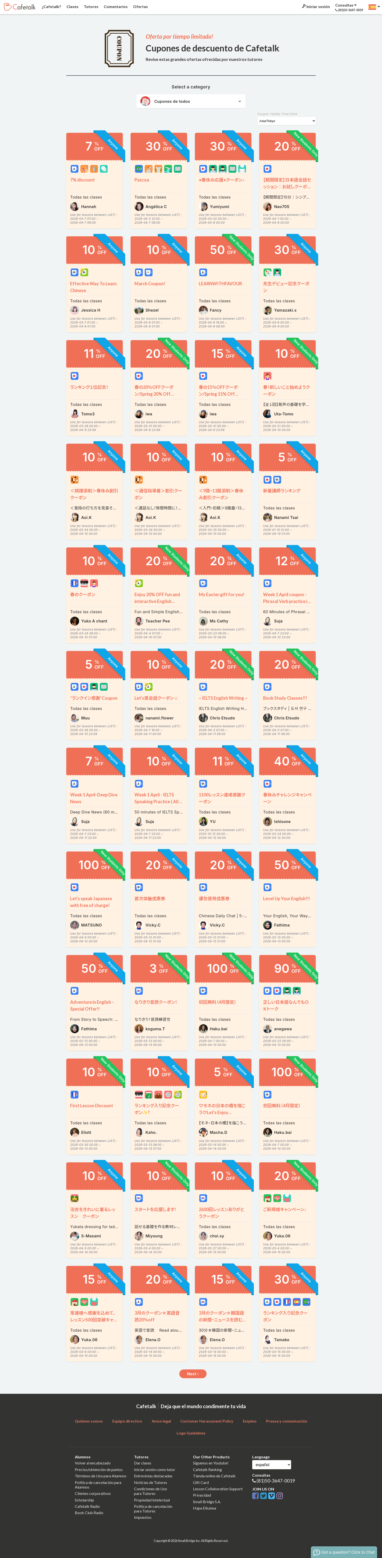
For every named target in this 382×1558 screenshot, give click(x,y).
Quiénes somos (89, 1421)
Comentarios (115, 6)
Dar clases (142, 1463)
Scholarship (84, 1500)
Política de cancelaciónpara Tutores (153, 1508)
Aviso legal (161, 1421)
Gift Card (201, 1482)
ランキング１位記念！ (89, 387)
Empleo (250, 1421)
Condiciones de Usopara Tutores (150, 1491)
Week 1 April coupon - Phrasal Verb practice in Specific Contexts (286, 598)
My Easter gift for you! (221, 594)
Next (193, 1373)
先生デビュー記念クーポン (286, 287)
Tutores (90, 6)
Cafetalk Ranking (207, 1469)
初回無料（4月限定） (217, 1002)
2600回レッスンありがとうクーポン (221, 1213)
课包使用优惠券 (214, 898)
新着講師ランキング (281, 490)
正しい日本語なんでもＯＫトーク (286, 1005)
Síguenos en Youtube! (211, 1463)
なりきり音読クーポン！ (155, 1002)
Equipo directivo (127, 1421)
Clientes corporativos (93, 1493)
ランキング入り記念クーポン (285, 1316)
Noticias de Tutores (150, 1482)
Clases (72, 6)
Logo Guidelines (191, 1433)
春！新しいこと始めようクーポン (286, 390)
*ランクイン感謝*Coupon (93, 698)
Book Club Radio (89, 1512)
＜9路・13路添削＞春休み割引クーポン (221, 494)
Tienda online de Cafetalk (214, 1475)
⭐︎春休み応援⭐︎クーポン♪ (222, 179)
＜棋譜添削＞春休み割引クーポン (94, 494)
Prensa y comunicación (286, 1421)
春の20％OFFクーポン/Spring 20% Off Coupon (153, 390)
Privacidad (202, 1495)
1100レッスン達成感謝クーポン (222, 798)
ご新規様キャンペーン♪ (284, 1209)
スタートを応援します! (155, 1209)
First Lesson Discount (91, 1105)
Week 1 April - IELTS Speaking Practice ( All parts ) (156, 798)
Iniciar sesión (315, 6)
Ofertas (140, 6)
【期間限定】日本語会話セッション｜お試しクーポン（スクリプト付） (287, 183)
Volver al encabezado (93, 1463)
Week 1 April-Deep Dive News (93, 798)
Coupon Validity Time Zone (277, 114)
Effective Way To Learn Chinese (93, 287)
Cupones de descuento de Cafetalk (212, 48)
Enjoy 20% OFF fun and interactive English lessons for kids (157, 598)
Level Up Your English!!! (286, 898)
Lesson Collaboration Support (218, 1488)
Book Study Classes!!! (285, 698)
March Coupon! (149, 283)
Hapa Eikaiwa (204, 1508)
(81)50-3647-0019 (276, 1480)
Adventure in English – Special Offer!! (92, 1005)
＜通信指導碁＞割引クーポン (158, 494)
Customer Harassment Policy (206, 1421)
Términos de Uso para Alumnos (100, 1475)
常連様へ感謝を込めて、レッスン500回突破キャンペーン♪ (93, 1316)
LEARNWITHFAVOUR (220, 283)
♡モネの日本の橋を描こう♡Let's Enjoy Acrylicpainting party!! (222, 1109)
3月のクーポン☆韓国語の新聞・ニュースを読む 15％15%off (221, 1316)
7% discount (82, 179)
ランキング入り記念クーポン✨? (156, 1109)
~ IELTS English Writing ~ (223, 698)
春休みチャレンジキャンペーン (287, 798)
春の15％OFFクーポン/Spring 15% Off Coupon (218, 390)
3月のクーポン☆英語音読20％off (157, 1316)
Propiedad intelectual (152, 1500)
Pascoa (141, 179)
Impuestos (143, 1517)
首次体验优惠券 (149, 898)
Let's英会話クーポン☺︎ (156, 698)
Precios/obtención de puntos (99, 1469)
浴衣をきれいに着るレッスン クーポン (92, 1213)
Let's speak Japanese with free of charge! (91, 902)
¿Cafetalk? (51, 6)
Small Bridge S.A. (207, 1501)
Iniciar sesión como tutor (154, 1469)
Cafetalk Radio (87, 1506)
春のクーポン (85, 594)
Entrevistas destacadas (153, 1475)
